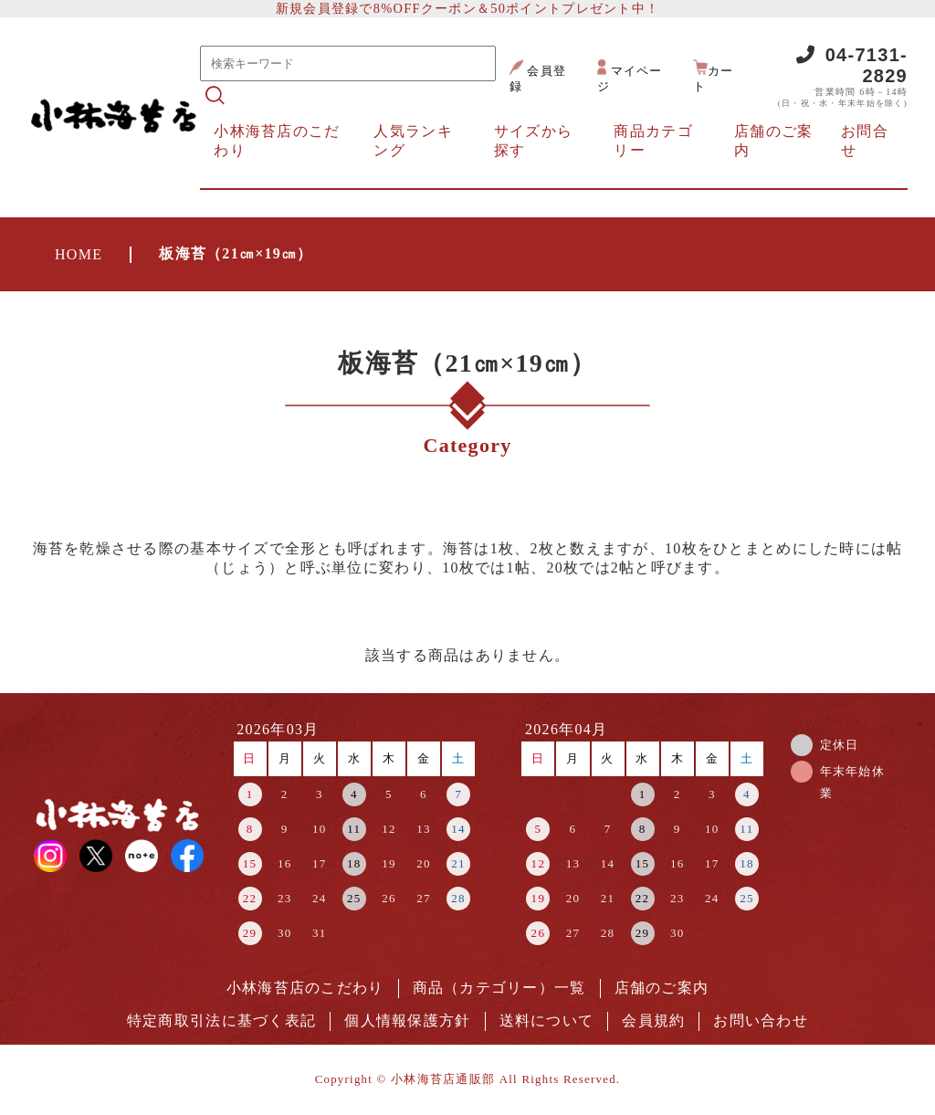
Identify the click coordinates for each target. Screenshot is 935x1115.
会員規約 (653, 1020)
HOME (78, 254)
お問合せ (864, 140)
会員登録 (538, 76)
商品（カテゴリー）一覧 (499, 987)
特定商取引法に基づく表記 (221, 1020)
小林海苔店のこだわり (277, 140)
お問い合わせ (760, 1020)
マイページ (629, 76)
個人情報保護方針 (407, 1020)
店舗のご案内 (773, 140)
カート (713, 76)
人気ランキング (412, 140)
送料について (546, 1020)
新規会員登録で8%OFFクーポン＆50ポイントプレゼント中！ (467, 8)
